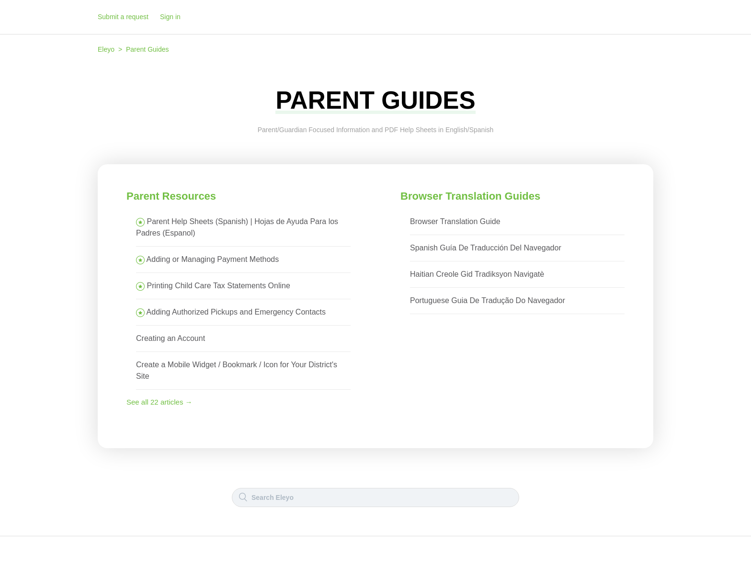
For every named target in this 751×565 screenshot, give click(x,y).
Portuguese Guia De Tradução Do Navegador (487, 300)
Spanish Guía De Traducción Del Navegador (485, 248)
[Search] (375, 497)
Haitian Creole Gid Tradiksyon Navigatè (477, 274)
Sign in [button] (170, 17)
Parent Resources (171, 196)
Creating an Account (170, 338)
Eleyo (106, 49)
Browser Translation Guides (470, 196)
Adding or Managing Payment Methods (213, 259)
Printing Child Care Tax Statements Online (218, 286)
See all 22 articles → (159, 402)
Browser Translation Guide (455, 221)
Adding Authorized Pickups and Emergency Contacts (236, 312)
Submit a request (123, 17)
